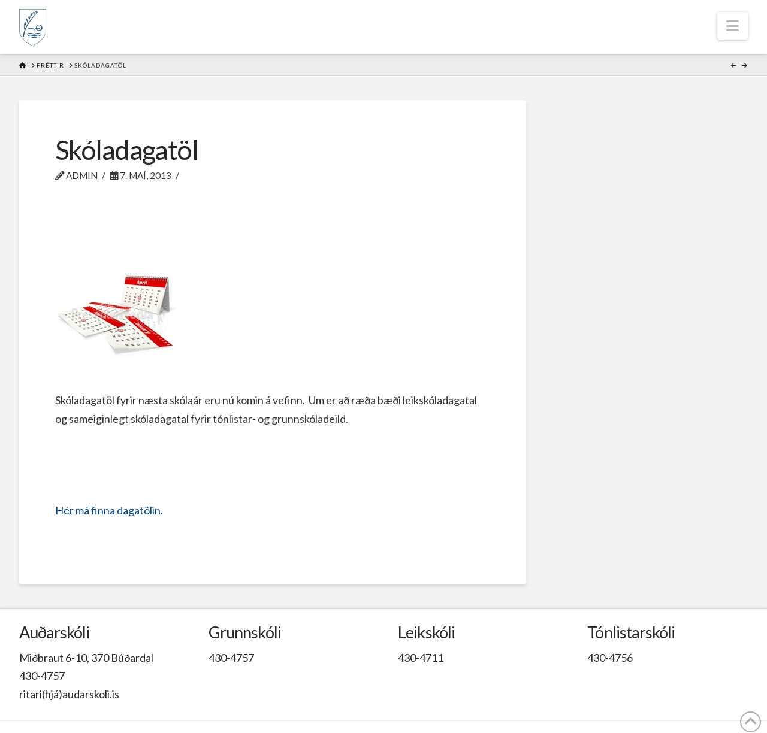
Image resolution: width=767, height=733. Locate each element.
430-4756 (610, 657)
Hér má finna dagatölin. (109, 510)
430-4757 (42, 675)
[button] (732, 26)
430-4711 (420, 657)
